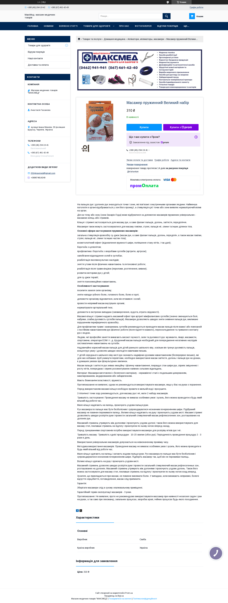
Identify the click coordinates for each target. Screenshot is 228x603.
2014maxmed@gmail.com (43, 173)
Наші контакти (35, 58)
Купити (144, 127)
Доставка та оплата (38, 65)
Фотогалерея (143, 26)
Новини (48, 26)
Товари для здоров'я (96, 26)
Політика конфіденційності (145, 599)
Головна (33, 26)
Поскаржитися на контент (120, 599)
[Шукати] (167, 16)
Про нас (124, 26)
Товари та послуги (91, 39)
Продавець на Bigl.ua (114, 596)
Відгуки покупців (167, 26)
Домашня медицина (114, 39)
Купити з (181, 127)
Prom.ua (129, 593)
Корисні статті (68, 26)
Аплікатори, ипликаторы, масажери (145, 39)
